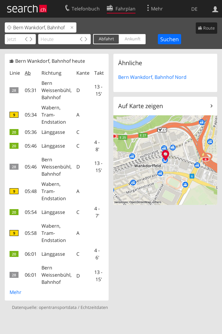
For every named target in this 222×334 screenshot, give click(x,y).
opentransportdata (58, 307)
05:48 (31, 191)
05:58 (31, 233)
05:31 (31, 90)
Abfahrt (106, 39)
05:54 (31, 212)
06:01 (31, 254)
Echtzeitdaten (94, 307)
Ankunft (133, 39)
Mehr (15, 292)
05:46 (31, 146)
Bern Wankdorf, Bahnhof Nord (152, 77)
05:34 (31, 114)
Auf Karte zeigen (140, 106)
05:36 (31, 132)
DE (194, 9)
